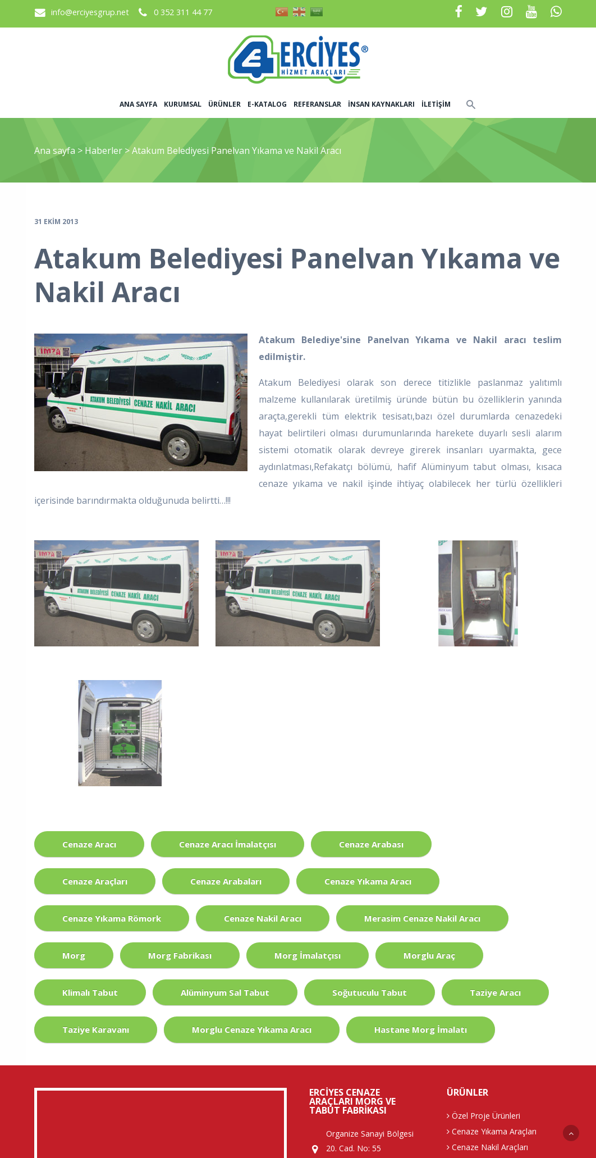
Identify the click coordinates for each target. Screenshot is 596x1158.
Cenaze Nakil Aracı (262, 918)
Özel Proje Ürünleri (483, 1115)
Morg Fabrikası (180, 955)
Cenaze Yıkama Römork (111, 918)
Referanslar (317, 104)
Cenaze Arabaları (226, 881)
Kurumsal (182, 104)
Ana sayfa (138, 104)
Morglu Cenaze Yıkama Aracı (251, 1029)
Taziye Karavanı (95, 1029)
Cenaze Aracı (89, 844)
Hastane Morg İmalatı (420, 1029)
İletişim (436, 104)
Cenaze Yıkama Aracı (367, 881)
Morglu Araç (429, 955)
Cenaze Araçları (94, 881)
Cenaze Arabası (371, 844)
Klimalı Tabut (90, 992)
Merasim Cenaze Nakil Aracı (422, 918)
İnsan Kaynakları (381, 104)
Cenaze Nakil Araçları (487, 1147)
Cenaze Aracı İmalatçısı (227, 844)
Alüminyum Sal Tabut (225, 992)
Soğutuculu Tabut (369, 992)
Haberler (103, 150)
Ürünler (224, 104)
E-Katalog (267, 104)
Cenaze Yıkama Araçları (492, 1131)
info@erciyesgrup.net (90, 12)
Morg (73, 955)
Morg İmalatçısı (307, 955)
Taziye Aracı (495, 992)
